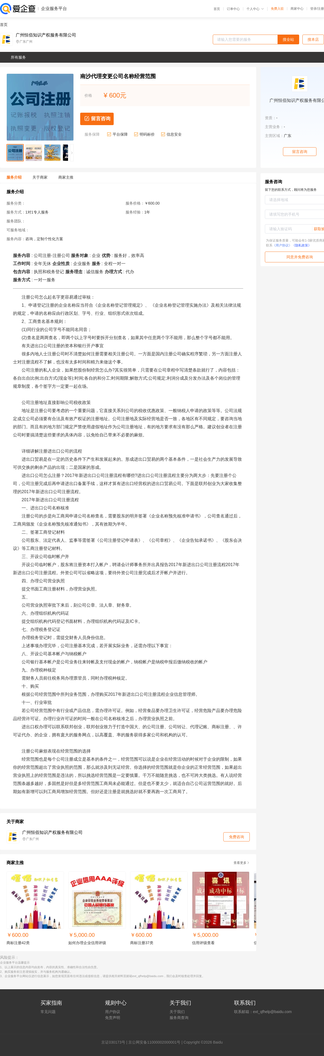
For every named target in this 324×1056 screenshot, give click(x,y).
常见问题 (48, 1012)
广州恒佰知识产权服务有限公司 (46, 35)
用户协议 (112, 1012)
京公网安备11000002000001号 (154, 1042)
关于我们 (177, 1012)
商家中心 (297, 8)
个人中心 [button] (255, 9)
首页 (217, 9)
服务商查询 (179, 1017)
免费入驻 (277, 8)
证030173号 (115, 1042)
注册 (321, 9)
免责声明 (112, 1017)
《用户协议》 (282, 245)
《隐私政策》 (301, 245)
